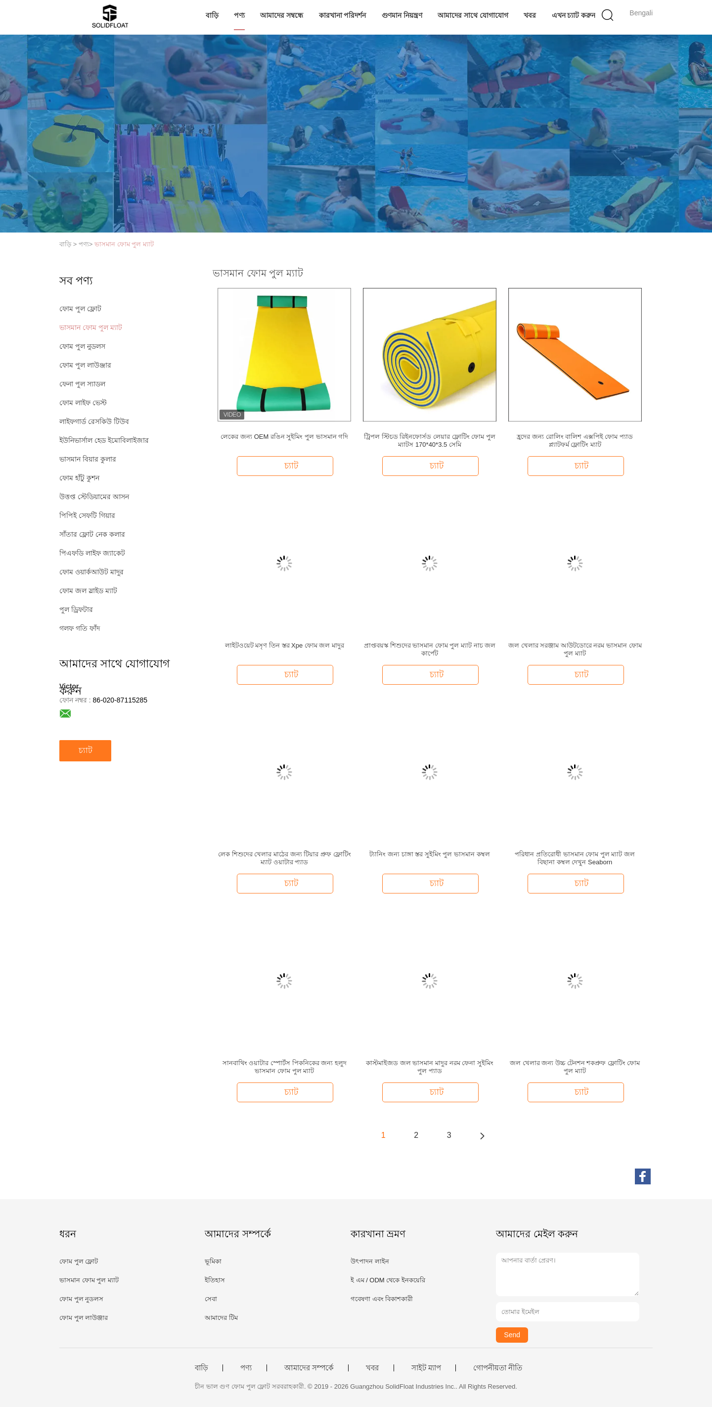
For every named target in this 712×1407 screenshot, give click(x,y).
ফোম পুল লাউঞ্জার (85, 365)
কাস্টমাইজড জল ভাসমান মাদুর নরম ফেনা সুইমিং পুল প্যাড (429, 1067)
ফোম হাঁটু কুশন (79, 478)
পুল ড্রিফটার (76, 609)
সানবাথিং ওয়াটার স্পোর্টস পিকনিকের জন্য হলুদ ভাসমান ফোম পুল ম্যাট (284, 1067)
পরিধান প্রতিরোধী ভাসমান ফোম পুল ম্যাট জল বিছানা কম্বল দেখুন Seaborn (575, 858)
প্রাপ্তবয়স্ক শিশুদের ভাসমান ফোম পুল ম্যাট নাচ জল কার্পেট (429, 649)
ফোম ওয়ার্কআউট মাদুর (91, 572)
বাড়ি (212, 15)
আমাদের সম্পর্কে (309, 1367)
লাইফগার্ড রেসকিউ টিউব (94, 421)
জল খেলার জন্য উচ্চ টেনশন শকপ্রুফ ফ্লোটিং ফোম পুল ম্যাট (575, 1067)
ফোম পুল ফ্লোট (80, 309)
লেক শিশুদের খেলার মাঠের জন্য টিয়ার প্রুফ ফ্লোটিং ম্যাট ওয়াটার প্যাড (284, 858)
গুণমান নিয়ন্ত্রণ (402, 15)
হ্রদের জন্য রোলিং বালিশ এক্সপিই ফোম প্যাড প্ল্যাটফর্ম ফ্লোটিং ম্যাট (575, 440)
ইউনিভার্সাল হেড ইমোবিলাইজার (104, 440)
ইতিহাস (215, 1280)
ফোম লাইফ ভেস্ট (83, 403)
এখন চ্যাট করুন (574, 15)
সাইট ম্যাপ (426, 1367)
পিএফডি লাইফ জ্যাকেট (92, 553)
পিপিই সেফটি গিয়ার (87, 515)
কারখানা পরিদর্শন (342, 15)
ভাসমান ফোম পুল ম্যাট (124, 244)
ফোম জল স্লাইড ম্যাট (88, 591)
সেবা (211, 1299)
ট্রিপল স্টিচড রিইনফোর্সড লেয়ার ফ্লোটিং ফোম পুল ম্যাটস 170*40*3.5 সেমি (429, 440)
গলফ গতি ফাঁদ (79, 628)
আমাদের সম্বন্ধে (281, 15)
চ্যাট (85, 750)
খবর (530, 15)
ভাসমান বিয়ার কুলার (87, 459)
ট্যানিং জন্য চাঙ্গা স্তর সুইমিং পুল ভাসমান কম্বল (429, 854)
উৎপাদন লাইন (370, 1261)
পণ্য (239, 15)
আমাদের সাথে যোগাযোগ (473, 15)
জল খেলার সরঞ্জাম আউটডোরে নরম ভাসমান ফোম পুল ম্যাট (575, 649)
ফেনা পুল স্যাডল (82, 384)
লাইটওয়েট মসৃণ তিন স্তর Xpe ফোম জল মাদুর (284, 645)
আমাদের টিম (221, 1317)
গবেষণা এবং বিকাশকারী (382, 1299)
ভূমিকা (213, 1261)
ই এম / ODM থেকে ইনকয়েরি (388, 1280)
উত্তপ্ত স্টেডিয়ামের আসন (94, 497)
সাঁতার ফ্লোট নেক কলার (92, 534)
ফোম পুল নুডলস (82, 346)
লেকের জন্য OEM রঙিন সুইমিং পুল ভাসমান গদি (284, 436)
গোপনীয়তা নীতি (497, 1367)
